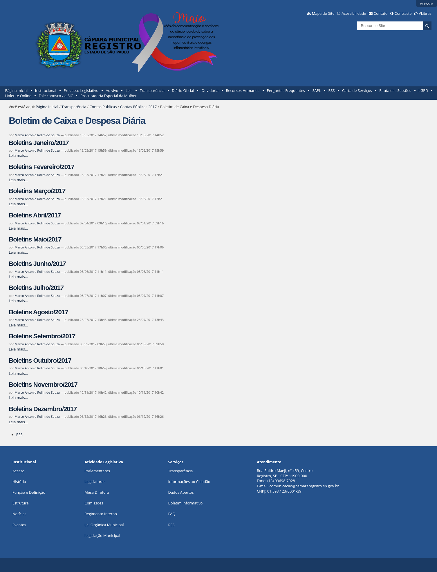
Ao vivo (112, 90)
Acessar (426, 3)
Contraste (403, 13)
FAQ (171, 513)
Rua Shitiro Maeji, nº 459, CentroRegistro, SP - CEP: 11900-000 (285, 473)
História (19, 481)
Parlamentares (97, 470)
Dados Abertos (181, 492)
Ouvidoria (210, 90)
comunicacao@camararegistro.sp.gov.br (304, 486)
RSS (331, 90)
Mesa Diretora (96, 492)
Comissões (93, 503)
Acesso (18, 470)
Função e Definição (28, 492)
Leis (129, 90)
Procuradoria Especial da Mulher (108, 95)
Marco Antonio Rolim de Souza (37, 135)
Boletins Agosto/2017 (38, 312)
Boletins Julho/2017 (36, 287)
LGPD (423, 90)
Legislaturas (94, 481)
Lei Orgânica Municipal (104, 524)
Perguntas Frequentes (286, 90)
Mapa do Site (323, 13)
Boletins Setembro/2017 (42, 336)
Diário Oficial (183, 90)
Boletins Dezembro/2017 (43, 409)
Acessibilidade (354, 13)
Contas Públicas (103, 106)
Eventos (19, 524)
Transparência (152, 90)
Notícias (19, 513)
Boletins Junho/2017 (37, 263)
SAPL (316, 90)
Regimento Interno (100, 513)
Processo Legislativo (81, 90)
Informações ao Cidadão (189, 481)
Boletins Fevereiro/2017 (41, 166)
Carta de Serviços (357, 90)
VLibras (425, 13)
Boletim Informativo (185, 503)
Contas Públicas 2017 (138, 106)
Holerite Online (18, 95)
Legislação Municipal (102, 535)
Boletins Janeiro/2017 (39, 142)
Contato (381, 13)
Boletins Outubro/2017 (40, 360)
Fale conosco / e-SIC (56, 95)
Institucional (45, 90)
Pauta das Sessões (395, 90)
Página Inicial (16, 90)
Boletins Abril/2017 (35, 215)
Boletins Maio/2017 (35, 239)
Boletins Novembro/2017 (43, 384)
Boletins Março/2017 (37, 191)
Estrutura (20, 503)
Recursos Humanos (242, 90)
